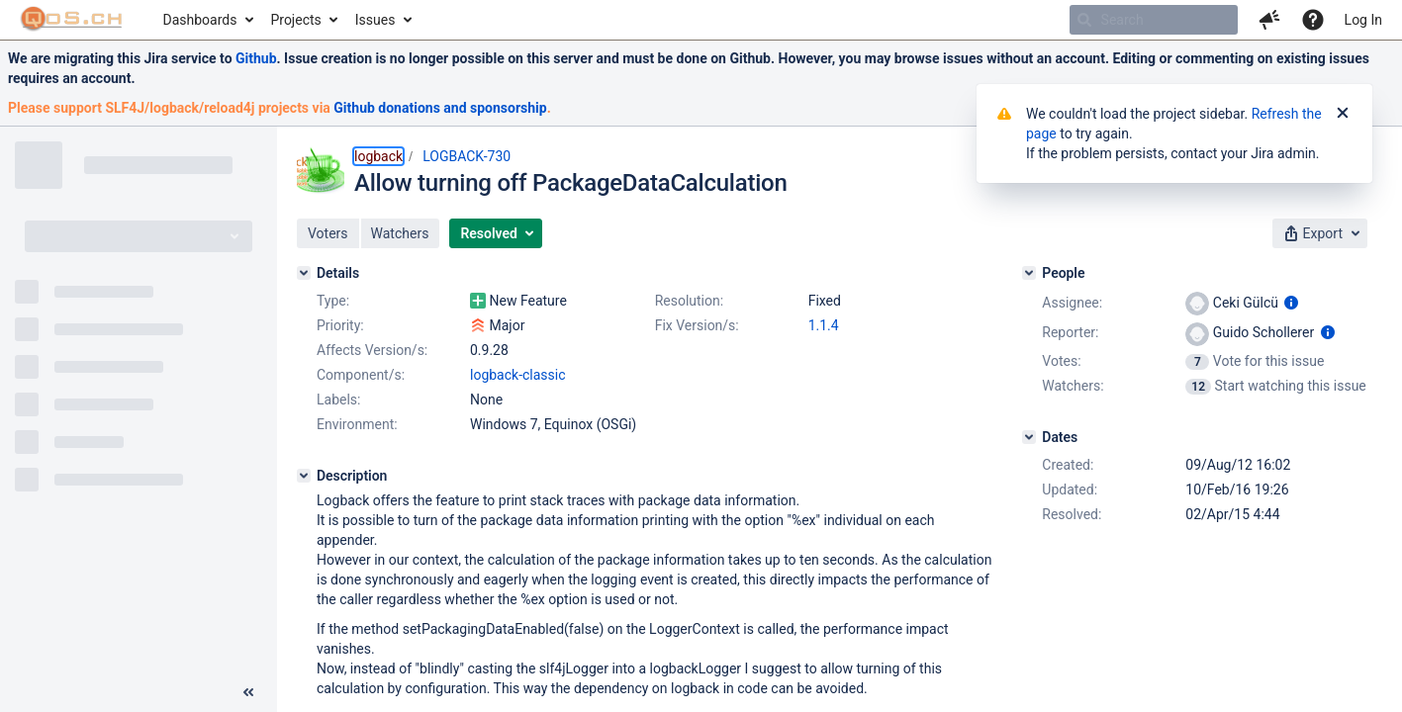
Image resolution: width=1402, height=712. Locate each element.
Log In (1363, 20)
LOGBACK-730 (466, 156)
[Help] (1313, 20)
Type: (333, 301)
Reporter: (1070, 332)
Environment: (357, 424)
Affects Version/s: (372, 350)
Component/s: (361, 375)
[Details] (304, 273)
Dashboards (200, 20)
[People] (1029, 273)
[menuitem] (207, 20)
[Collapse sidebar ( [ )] (248, 692)
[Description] (304, 476)
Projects (295, 20)
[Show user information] (1291, 303)
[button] (1269, 20)
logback (378, 156)
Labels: (338, 399)
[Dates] (1029, 437)
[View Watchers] (1199, 386)
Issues (375, 20)
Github (256, 58)
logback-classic (518, 375)
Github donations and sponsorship (439, 108)
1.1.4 (823, 325)
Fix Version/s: (697, 325)
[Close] (1343, 114)
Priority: (340, 325)
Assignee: (1072, 303)
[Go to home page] (72, 20)
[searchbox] (1154, 20)
